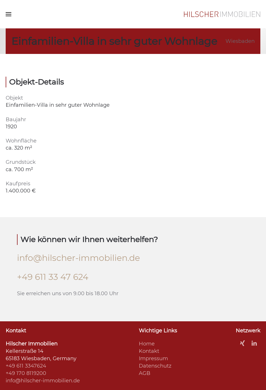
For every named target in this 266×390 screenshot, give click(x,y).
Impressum (153, 358)
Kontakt (149, 351)
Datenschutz (155, 366)
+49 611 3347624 (26, 366)
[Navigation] (8, 14)
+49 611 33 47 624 (52, 277)
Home (147, 344)
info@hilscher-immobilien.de (78, 258)
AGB (144, 373)
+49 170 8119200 (26, 373)
